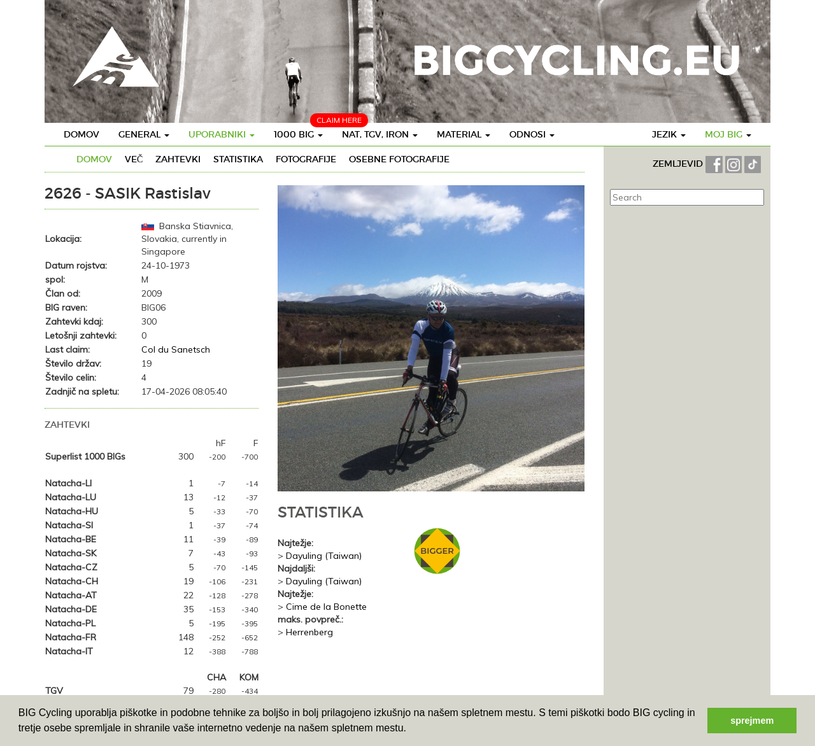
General (143, 134)
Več (134, 159)
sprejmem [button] (752, 720)
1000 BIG (298, 134)
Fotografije (306, 159)
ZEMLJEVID (679, 163)
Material (463, 134)
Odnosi (532, 134)
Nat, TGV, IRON (380, 134)
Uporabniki (221, 134)
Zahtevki (178, 159)
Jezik (669, 134)
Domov (81, 134)
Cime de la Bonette (326, 606)
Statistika (238, 159)
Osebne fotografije (399, 159)
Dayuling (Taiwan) (324, 555)
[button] (411, 729)
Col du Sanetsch (175, 349)
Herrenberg (309, 632)
